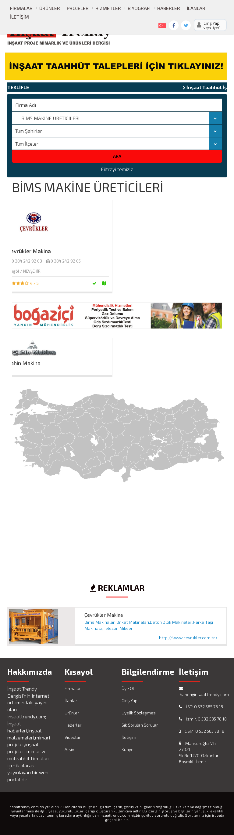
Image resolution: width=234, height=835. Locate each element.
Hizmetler (108, 8)
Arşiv (69, 749)
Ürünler (49, 8)
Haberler (168, 8)
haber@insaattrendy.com (203, 691)
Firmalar (21, 8)
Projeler (78, 8)
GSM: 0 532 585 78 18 (201, 731)
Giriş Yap (129, 700)
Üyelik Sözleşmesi (139, 712)
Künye (127, 749)
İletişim (19, 17)
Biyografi (139, 8)
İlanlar (196, 8)
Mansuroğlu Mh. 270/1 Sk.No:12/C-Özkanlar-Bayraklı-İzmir (199, 752)
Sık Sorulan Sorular (140, 725)
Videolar (72, 737)
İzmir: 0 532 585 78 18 (203, 718)
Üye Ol (128, 688)
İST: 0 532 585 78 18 (201, 706)
